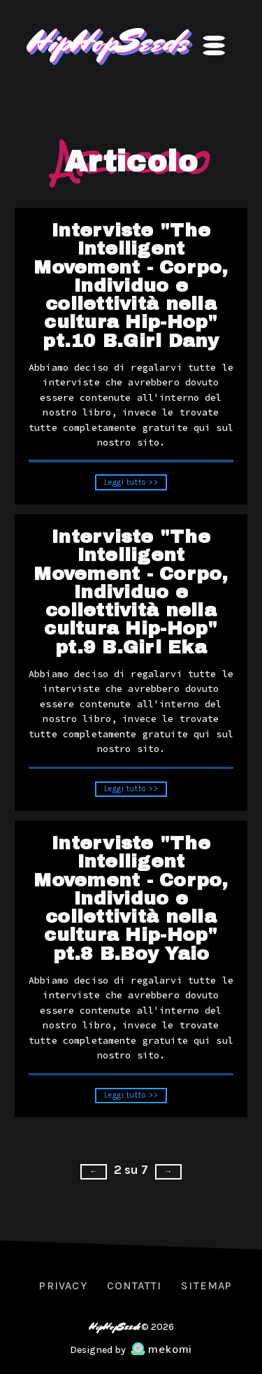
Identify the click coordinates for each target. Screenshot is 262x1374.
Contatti (134, 1285)
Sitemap (206, 1285)
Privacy (63, 1285)
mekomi (161, 1349)
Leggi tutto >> (131, 488)
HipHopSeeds (105, 41)
